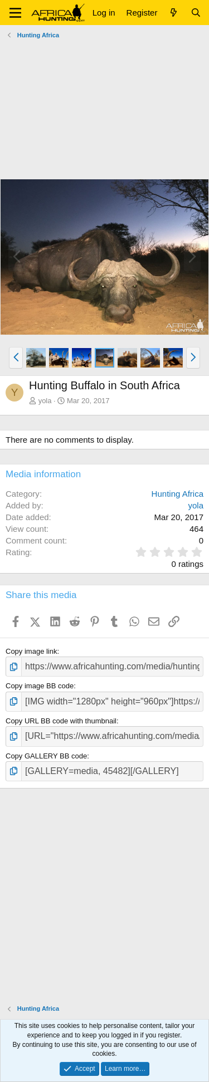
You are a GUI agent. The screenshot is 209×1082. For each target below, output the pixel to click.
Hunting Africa (177, 493)
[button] (15, 13)
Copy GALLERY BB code (46, 756)
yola (45, 400)
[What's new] (173, 12)
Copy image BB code (40, 686)
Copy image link (31, 651)
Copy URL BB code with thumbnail (61, 721)
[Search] (196, 12)
